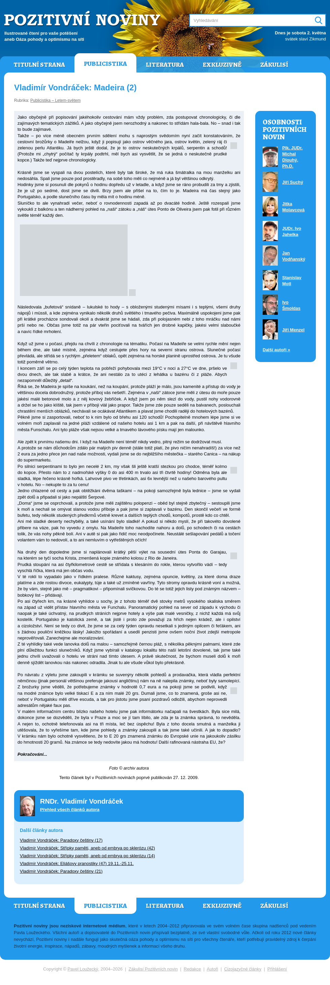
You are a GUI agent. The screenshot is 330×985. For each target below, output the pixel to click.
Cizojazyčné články (243, 969)
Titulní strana (39, 64)
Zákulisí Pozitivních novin (153, 969)
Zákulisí (274, 64)
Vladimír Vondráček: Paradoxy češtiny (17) (61, 840)
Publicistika (105, 63)
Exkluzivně (222, 64)
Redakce (192, 969)
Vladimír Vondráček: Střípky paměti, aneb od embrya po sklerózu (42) (87, 847)
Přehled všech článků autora (69, 809)
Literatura (165, 64)
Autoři (212, 969)
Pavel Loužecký (83, 969)
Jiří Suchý (292, 182)
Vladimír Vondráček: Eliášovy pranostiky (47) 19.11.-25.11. (77, 863)
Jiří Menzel (293, 329)
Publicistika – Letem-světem (55, 100)
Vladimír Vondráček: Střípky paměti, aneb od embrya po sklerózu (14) (87, 855)
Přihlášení (277, 969)
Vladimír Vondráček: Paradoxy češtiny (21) (61, 871)
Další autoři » (276, 349)
